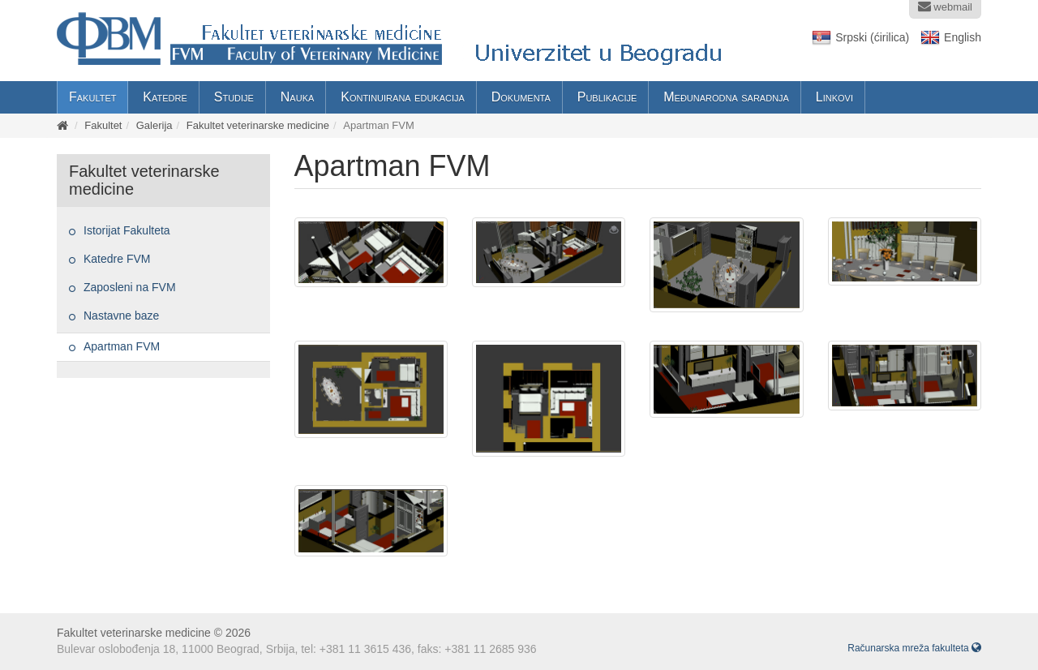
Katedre (165, 97)
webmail (945, 6)
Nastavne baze (121, 315)
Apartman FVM (122, 346)
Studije (234, 97)
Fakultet (92, 97)
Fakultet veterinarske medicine (258, 125)
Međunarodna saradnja (726, 97)
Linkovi (834, 97)
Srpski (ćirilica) (872, 37)
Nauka (298, 97)
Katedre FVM (117, 258)
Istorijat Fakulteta (127, 230)
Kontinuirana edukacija (403, 97)
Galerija (154, 125)
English (962, 37)
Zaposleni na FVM (130, 287)
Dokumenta (521, 97)
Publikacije (607, 97)
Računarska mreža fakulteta (914, 648)
